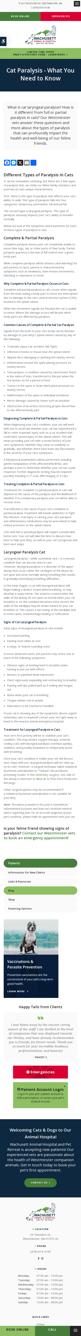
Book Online (20, 16)
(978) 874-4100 (41, 7)
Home (40, 1324)
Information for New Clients (26, 872)
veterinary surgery (47, 774)
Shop (11, 899)
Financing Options (20, 908)
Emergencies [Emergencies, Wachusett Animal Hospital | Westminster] (40, 1071)
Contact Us (39, 1182)
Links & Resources (19, 881)
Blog (11, 890)
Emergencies (61, 16)
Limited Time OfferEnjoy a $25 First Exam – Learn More (39, 53)
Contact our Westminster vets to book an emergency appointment (39, 835)
